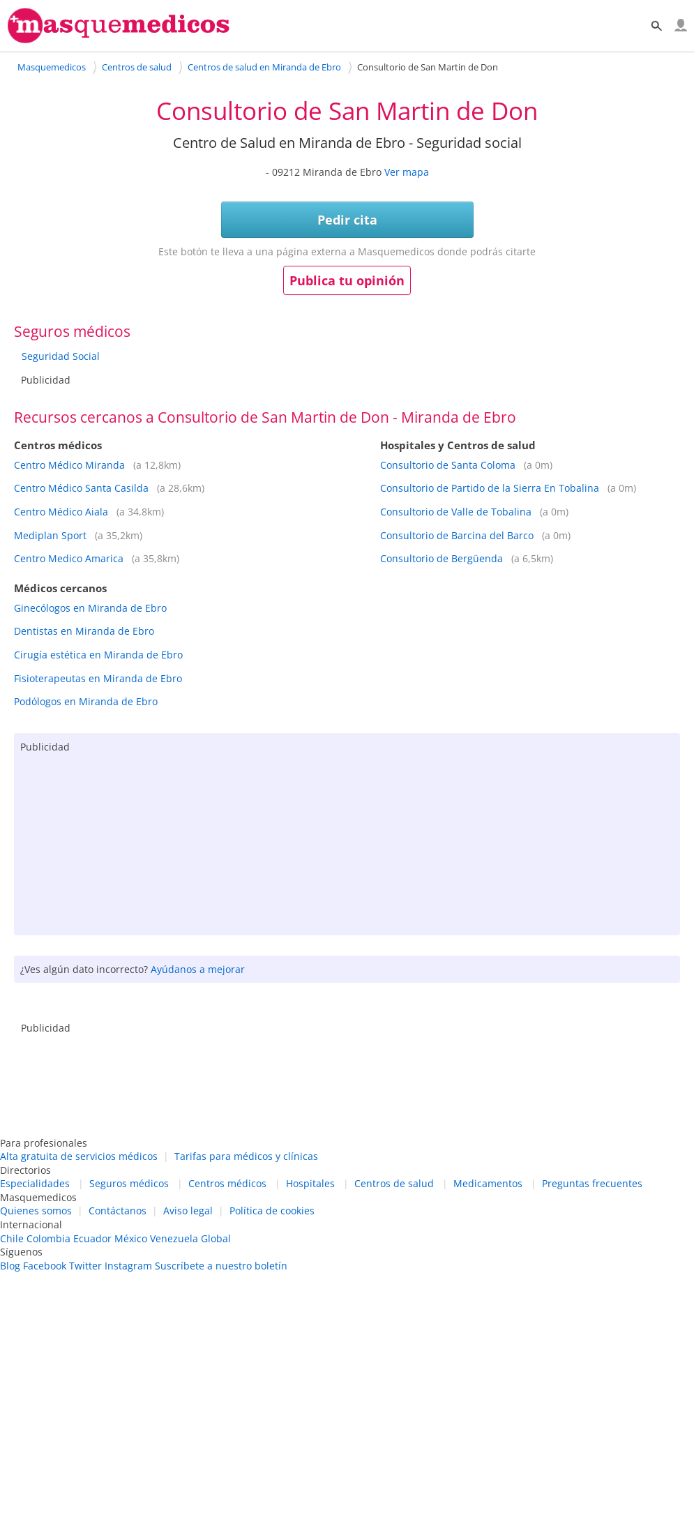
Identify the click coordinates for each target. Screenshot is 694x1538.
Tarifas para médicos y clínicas (246, 1156)
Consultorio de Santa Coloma (447, 465)
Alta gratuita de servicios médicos (79, 1156)
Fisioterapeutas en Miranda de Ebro (98, 678)
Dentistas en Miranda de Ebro (84, 631)
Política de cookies (272, 1210)
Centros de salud (394, 1183)
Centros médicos (227, 1183)
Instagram (128, 1265)
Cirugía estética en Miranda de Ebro (98, 654)
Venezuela (174, 1238)
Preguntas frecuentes (592, 1183)
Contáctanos (117, 1210)
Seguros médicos (129, 1183)
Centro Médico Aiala (61, 511)
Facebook (44, 1265)
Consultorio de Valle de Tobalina (455, 511)
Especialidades (35, 1183)
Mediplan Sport (50, 535)
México (130, 1238)
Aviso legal (188, 1210)
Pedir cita (347, 219)
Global (216, 1238)
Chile (12, 1238)
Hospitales (310, 1183)
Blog (10, 1265)
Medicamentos (487, 1183)
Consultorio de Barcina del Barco (457, 535)
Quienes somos (36, 1210)
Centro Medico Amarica (68, 558)
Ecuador (92, 1238)
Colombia (48, 1238)
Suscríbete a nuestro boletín (221, 1265)
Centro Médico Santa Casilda (81, 488)
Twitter (85, 1265)
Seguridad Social (61, 356)
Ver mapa (406, 172)
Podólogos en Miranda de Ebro (86, 701)
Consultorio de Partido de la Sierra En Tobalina (489, 488)
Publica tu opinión (347, 280)
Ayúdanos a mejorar (198, 969)
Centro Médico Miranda (69, 465)
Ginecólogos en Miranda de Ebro (90, 608)
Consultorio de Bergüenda (441, 558)
